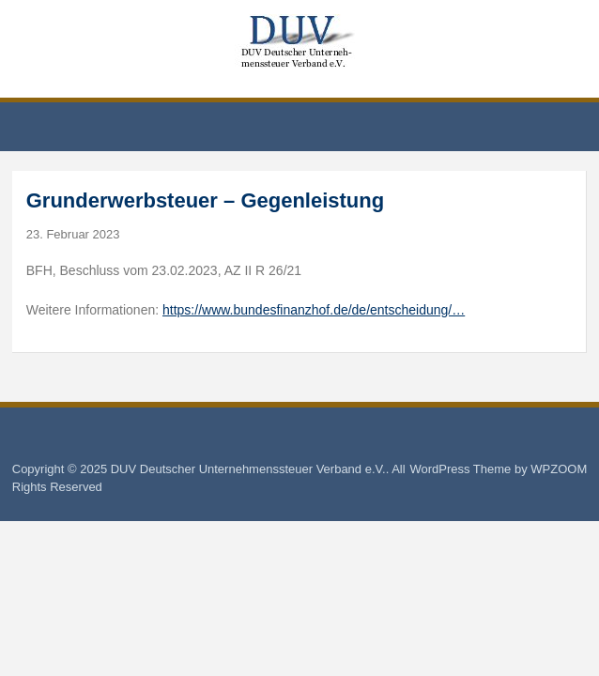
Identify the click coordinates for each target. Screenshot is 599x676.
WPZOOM (558, 469)
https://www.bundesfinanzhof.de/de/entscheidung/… (313, 309)
